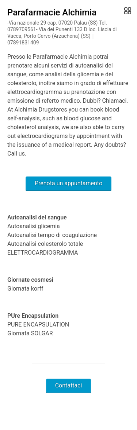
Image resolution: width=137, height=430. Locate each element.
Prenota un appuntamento (68, 183)
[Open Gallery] (127, 11)
